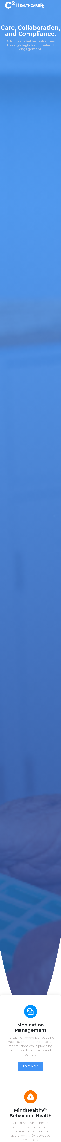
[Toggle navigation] (54, 5)
